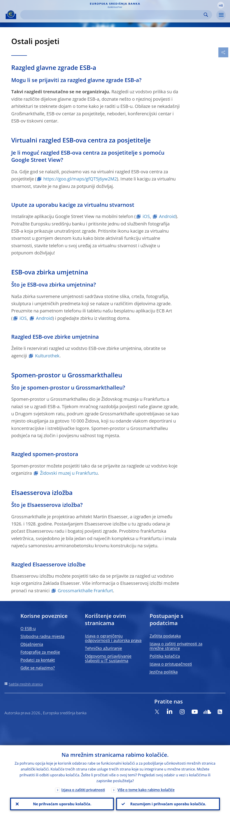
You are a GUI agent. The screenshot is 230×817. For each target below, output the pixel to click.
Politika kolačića (165, 656)
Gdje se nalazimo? (37, 667)
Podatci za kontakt (37, 660)
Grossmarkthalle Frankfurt (85, 591)
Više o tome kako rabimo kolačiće (146, 789)
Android (167, 216)
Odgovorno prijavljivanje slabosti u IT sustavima (108, 658)
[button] (220, 5)
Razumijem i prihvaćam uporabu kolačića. (168, 803)
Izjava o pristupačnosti (171, 664)
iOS (146, 216)
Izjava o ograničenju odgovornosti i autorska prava (113, 638)
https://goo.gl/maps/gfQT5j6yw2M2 (80, 179)
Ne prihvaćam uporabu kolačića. (62, 803)
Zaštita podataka (165, 636)
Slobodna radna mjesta (42, 636)
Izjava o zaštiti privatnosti (83, 789)
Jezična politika (164, 672)
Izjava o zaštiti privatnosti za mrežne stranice (176, 646)
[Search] (112, 15)
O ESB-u (28, 628)
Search (206, 15)
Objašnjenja (31, 644)
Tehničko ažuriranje (103, 648)
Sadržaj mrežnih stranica (26, 684)
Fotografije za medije (40, 652)
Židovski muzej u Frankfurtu (69, 473)
